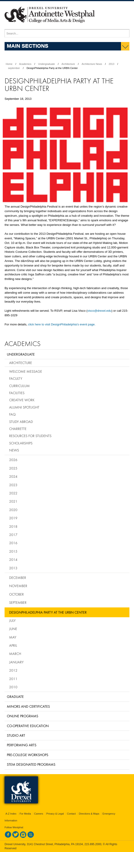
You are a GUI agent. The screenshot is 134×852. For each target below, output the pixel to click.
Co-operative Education (28, 725)
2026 (13, 459)
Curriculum (19, 385)
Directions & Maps (89, 813)
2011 (13, 678)
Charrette (18, 428)
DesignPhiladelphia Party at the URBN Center (48, 612)
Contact (71, 813)
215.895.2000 (92, 844)
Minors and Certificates (28, 706)
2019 (13, 518)
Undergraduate (46, 64)
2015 (13, 551)
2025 (13, 468)
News (14, 450)
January (16, 662)
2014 (13, 559)
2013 (111, 64)
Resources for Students (30, 435)
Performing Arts (21, 745)
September (18, 602)
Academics (25, 64)
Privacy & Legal (55, 813)
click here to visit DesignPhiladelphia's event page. (62, 324)
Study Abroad (21, 421)
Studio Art (16, 735)
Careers (38, 813)
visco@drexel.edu (99, 310)
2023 (13, 485)
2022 (13, 493)
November (18, 585)
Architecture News (92, 64)
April (13, 645)
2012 (13, 670)
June (13, 628)
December (17, 577)
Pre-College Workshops (27, 754)
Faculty (15, 378)
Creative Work (22, 400)
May (12, 637)
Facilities (16, 392)
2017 (13, 534)
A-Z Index (10, 813)
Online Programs (22, 716)
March (15, 653)
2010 (13, 687)
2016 (13, 543)
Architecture (68, 64)
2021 (13, 501)
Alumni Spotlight (24, 407)
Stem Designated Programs (31, 764)
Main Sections (27, 46)
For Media (25, 813)
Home (9, 64)
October (16, 594)
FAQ (12, 414)
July (12, 620)
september (14, 68)
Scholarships (20, 443)
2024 (13, 476)
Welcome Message (25, 371)
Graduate (15, 696)
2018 (13, 526)
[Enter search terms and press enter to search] (67, 33)
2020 (13, 509)
